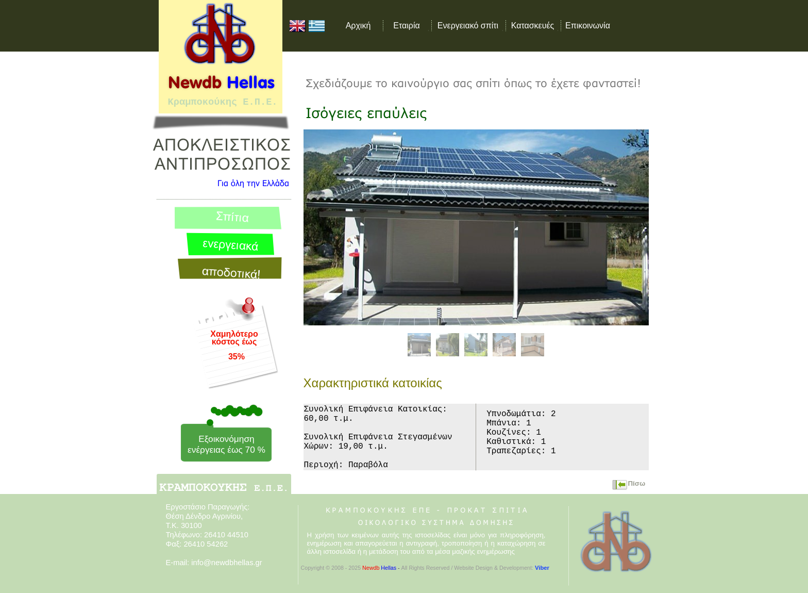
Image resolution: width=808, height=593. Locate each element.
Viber (542, 568)
